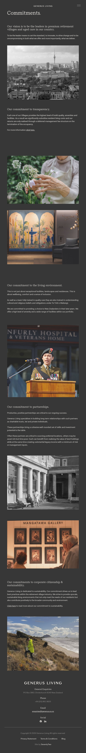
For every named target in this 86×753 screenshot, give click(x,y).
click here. (30, 130)
